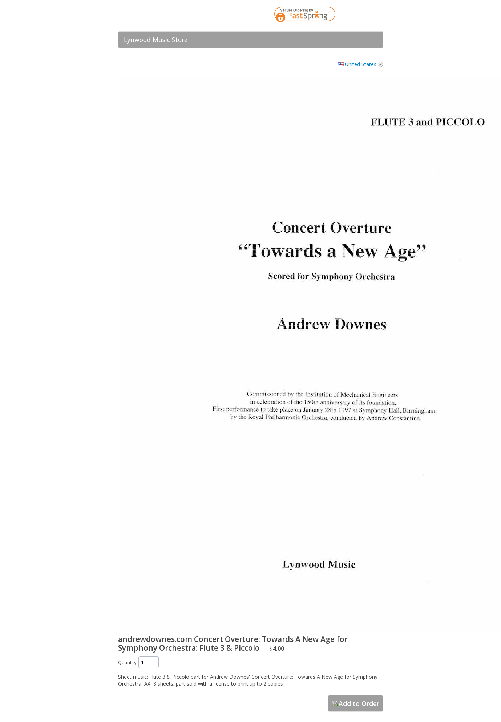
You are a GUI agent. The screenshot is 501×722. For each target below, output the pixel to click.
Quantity (127, 662)
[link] (363, 15)
